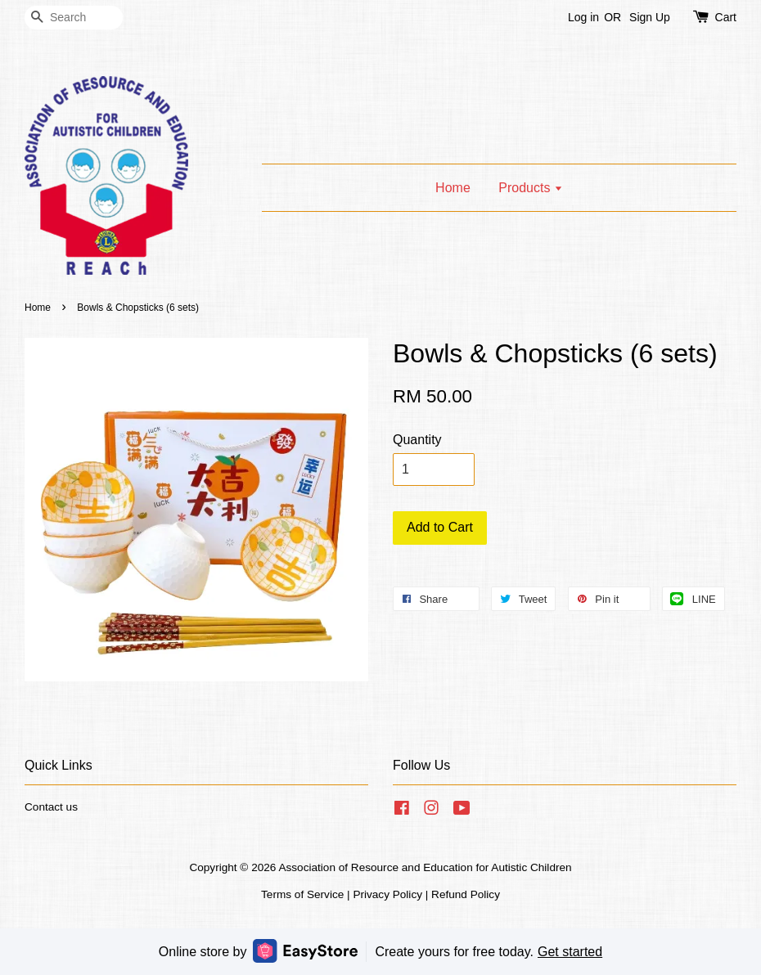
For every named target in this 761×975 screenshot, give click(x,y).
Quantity (417, 440)
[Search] (74, 17)
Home (453, 188)
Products (530, 188)
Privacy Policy (387, 894)
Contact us (51, 807)
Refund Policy (465, 894)
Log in (583, 17)
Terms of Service (302, 894)
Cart (725, 17)
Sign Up (649, 17)
